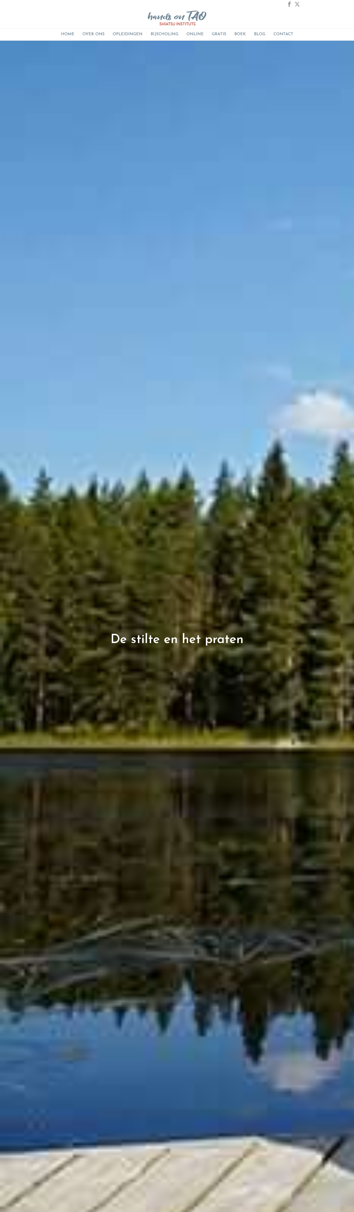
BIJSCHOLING (164, 34)
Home (67, 34)
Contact (283, 34)
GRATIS (219, 34)
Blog (259, 34)
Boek (240, 34)
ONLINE (195, 34)
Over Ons (93, 34)
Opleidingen (127, 34)
